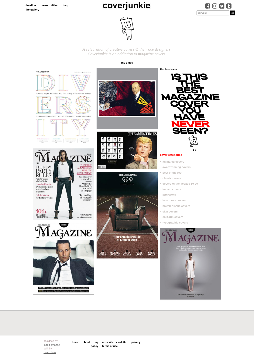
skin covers (170, 211)
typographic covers (175, 222)
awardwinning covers (177, 167)
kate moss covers (174, 200)
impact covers (172, 189)
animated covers (173, 161)
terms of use (110, 346)
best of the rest (172, 172)
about (86, 342)
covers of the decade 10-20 (180, 183)
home (75, 342)
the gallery (32, 9)
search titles (50, 5)
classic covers (172, 178)
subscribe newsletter (114, 342)
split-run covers (173, 216)
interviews (169, 194)
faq (65, 5)
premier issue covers (176, 205)
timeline (30, 5)
